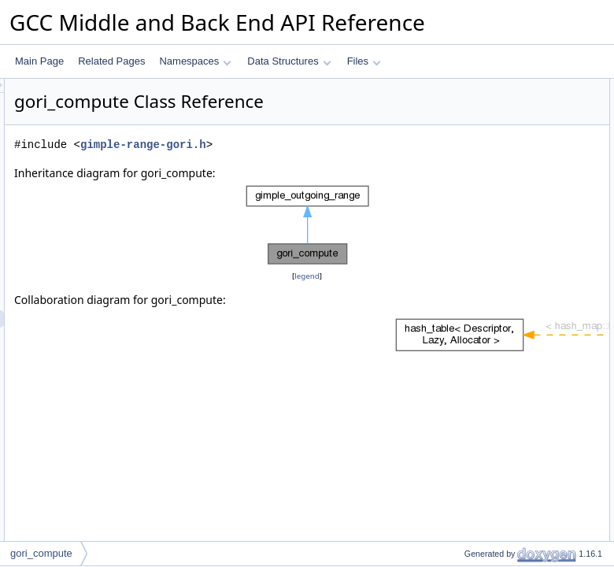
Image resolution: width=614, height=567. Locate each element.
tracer (463, 537)
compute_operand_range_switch (519, 329)
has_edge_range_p (491, 156)
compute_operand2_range (506, 364)
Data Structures (289, 61)
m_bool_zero (478, 503)
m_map (467, 485)
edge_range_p (481, 139)
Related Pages (111, 61)
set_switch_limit (484, 243)
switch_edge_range (492, 451)
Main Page (39, 61)
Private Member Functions (493, 260)
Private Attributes (474, 468)
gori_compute (480, 104)
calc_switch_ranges (492, 433)
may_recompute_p (490, 295)
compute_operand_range (504, 208)
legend (309, 333)
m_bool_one (477, 520)
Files (364, 61)
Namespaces (195, 61)
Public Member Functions (491, 87)
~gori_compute (482, 122)
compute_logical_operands (507, 399)
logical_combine (485, 416)
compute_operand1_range (506, 347)
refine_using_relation (494, 278)
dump (463, 191)
